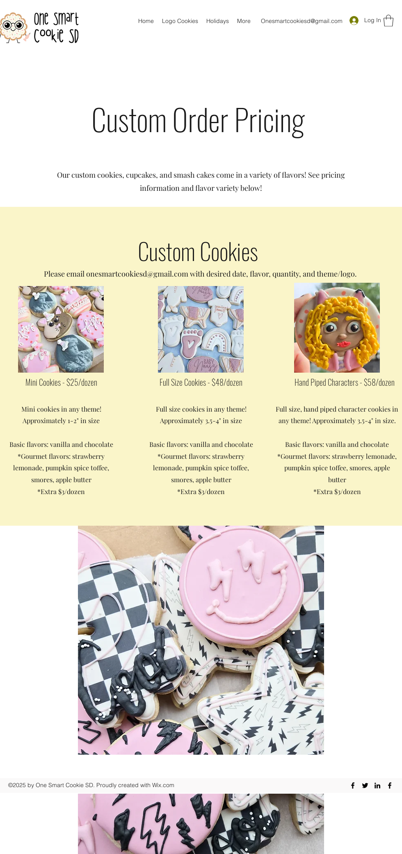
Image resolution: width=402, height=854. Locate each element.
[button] (388, 21)
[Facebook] (353, 785)
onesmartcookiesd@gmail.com (137, 274)
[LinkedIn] (377, 785)
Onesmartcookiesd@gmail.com (302, 21)
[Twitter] (365, 785)
